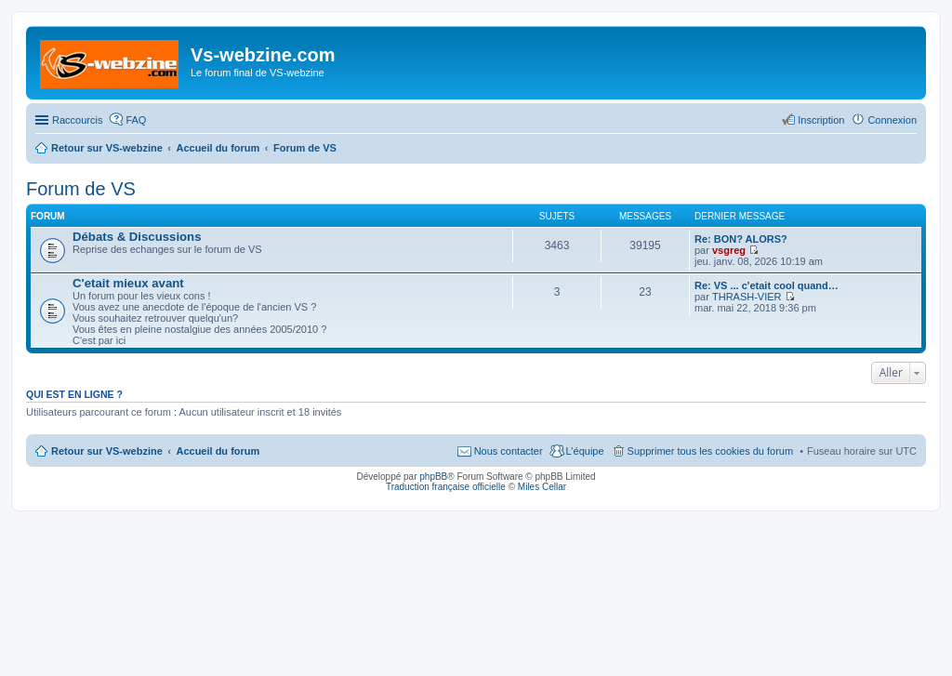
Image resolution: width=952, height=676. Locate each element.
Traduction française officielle (446, 487)
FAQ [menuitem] (136, 120)
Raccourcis (77, 120)
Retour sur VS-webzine (107, 451)
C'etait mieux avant (128, 283)
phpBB (433, 476)
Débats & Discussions (137, 237)
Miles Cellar (542, 487)
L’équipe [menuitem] (585, 451)
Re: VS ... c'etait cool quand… (766, 285)
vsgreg (729, 250)
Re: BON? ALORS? (740, 239)
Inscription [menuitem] (821, 120)
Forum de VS (81, 189)
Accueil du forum (217, 451)
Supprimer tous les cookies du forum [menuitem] (711, 451)
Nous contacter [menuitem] (508, 451)
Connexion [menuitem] (892, 120)
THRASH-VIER (747, 296)
